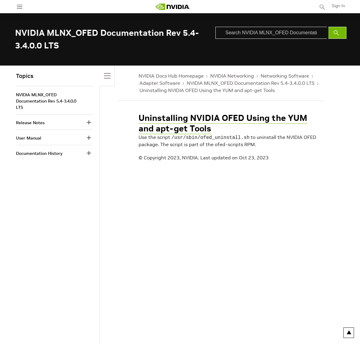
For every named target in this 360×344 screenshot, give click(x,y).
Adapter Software (159, 83)
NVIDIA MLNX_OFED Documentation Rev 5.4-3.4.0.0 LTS (251, 83)
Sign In (338, 5)
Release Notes (30, 122)
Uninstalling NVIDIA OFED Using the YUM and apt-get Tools (207, 90)
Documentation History (39, 153)
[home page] (172, 7)
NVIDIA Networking (232, 76)
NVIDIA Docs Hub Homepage (171, 76)
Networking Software (285, 76)
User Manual (28, 138)
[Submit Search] (337, 33)
